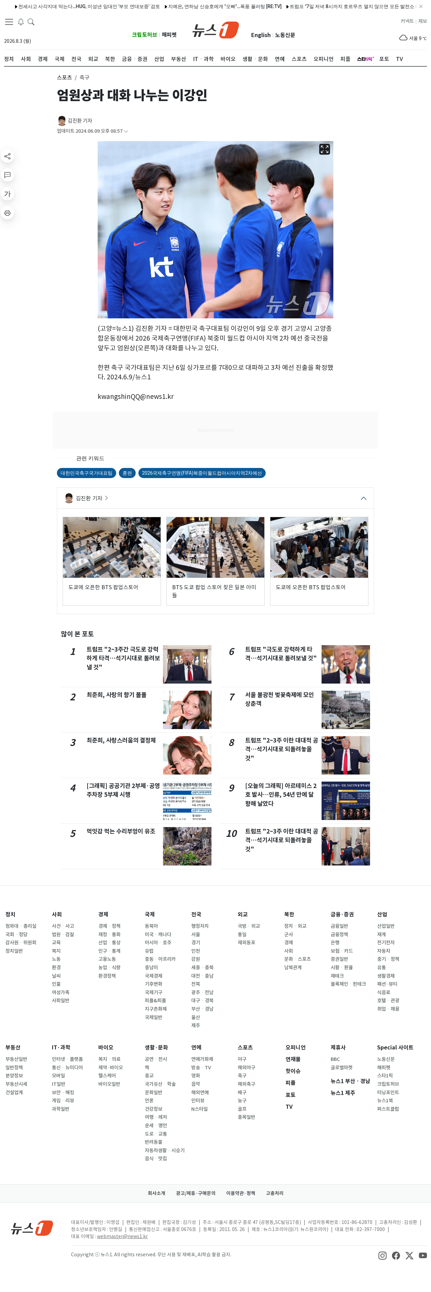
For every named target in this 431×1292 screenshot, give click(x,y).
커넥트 (407, 21)
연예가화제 (202, 1059)
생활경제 (386, 976)
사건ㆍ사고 (63, 926)
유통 (381, 968)
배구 (242, 1093)
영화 (195, 1076)
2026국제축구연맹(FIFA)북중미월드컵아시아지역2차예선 (202, 473)
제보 (422, 21)
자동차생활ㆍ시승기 (165, 1150)
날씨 (56, 976)
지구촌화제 (156, 1009)
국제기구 (153, 992)
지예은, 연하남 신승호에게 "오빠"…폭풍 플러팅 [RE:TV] (136, 6)
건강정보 (153, 1109)
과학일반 (60, 1109)
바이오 (105, 1047)
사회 (57, 914)
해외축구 (246, 1084)
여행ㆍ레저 (156, 1117)
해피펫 (169, 34)
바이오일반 (109, 1084)
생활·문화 (156, 1047)
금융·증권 (342, 914)
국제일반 (153, 1017)
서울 (195, 935)
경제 (103, 914)
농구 (242, 1101)
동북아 (151, 926)
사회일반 (60, 1001)
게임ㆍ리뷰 (63, 1101)
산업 (382, 914)
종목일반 (246, 1117)
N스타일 (199, 1109)
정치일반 (14, 951)
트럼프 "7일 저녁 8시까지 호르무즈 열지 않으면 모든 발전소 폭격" (269, 6)
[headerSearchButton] (31, 22)
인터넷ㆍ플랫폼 (67, 1059)
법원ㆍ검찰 (63, 935)
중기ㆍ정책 (388, 959)
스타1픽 (385, 1076)
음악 (195, 1084)
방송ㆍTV (201, 1068)
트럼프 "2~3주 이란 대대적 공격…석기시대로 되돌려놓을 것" (281, 749)
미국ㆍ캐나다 (158, 935)
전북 (195, 984)
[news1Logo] (32, 1228)
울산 (195, 1017)
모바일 (58, 1076)
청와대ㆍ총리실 (20, 926)
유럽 (149, 951)
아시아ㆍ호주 (158, 943)
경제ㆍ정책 (109, 926)
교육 (56, 943)
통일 (242, 935)
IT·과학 (61, 1047)
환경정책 (107, 976)
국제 (150, 914)
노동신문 (285, 35)
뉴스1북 (385, 1101)
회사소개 (156, 1193)
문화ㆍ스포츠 (297, 959)
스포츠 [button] (64, 77)
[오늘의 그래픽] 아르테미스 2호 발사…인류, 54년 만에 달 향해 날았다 (281, 795)
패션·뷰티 (387, 984)
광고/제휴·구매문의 (196, 1193)
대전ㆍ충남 (202, 976)
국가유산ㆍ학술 (160, 1084)
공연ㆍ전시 (156, 1059)
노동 (56, 959)
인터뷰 (197, 1101)
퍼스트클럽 (388, 1109)
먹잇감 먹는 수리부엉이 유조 (121, 831)
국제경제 (153, 976)
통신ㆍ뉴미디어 (67, 1068)
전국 (196, 914)
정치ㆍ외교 (295, 926)
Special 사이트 (395, 1047)
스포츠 (245, 1047)
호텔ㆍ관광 (388, 1001)
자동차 (383, 951)
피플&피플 (155, 1001)
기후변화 (153, 984)
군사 (288, 935)
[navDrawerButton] (9, 22)
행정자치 (200, 926)
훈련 (127, 473)
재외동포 (246, 943)
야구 (242, 1059)
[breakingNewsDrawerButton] (21, 22)
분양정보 (14, 1076)
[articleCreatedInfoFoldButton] (126, 131)
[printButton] (7, 212)
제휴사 (338, 1047)
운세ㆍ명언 (156, 1126)
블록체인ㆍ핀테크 (348, 984)
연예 (196, 1047)
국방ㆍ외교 (249, 926)
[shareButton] (7, 156)
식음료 (383, 992)
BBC (335, 1059)
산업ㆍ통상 (109, 943)
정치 (10, 914)
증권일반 (339, 959)
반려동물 (153, 1142)
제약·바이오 (110, 1068)
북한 (289, 914)
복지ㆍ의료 (109, 1059)
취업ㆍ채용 (388, 1009)
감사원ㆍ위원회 (20, 943)
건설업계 (14, 1093)
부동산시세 (16, 1084)
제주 (195, 1025)
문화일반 (153, 1093)
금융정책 (339, 935)
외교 (243, 914)
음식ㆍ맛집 (156, 1159)
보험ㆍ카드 (342, 951)
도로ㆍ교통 (156, 1134)
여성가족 (60, 992)
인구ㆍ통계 (109, 951)
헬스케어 (107, 1076)
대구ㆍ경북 (202, 1001)
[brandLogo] (215, 29)
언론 (149, 1101)
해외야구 (246, 1068)
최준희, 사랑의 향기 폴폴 (116, 695)
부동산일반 (16, 1059)
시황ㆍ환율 (342, 968)
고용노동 (107, 959)
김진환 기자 (80, 121)
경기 (195, 943)
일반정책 (14, 1068)
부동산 (13, 1047)
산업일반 (386, 926)
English (261, 35)
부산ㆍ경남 (202, 1009)
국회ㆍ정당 (16, 935)
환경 (56, 968)
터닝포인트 (388, 1093)
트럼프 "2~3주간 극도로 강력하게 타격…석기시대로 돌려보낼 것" (123, 658)
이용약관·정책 (240, 1193)
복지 (56, 951)
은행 (335, 943)
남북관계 (293, 968)
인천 (195, 951)
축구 (242, 1076)
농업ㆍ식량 (109, 968)
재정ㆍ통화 (109, 935)
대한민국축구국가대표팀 (86, 473)
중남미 (151, 968)
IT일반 (58, 1084)
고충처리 (275, 1193)
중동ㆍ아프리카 (160, 959)
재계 (381, 935)
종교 (149, 1076)
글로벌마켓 (342, 1068)
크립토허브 (144, 34)
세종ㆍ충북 (202, 968)
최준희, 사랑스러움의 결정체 (121, 740)
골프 (242, 1109)
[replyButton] (7, 175)
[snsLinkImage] (382, 1255)
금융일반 (339, 926)
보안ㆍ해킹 (63, 1093)
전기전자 (386, 943)
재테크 (337, 976)
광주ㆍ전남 (202, 992)
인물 (56, 984)
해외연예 (200, 1093)
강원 (195, 959)
